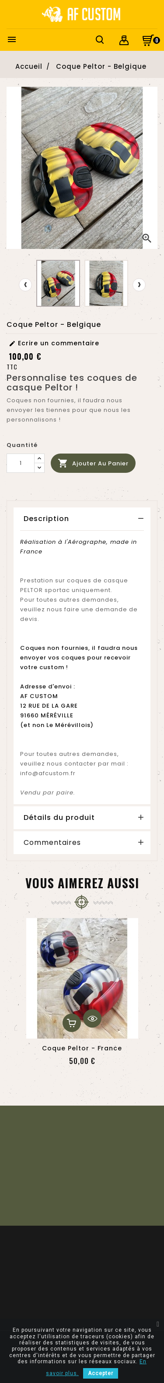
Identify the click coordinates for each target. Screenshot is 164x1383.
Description (46, 519)
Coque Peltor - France (82, 1048)
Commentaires (52, 842)
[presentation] (25, 284)
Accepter (100, 1373)
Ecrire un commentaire (54, 343)
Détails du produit (59, 817)
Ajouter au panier (93, 463)
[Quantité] (21, 463)
